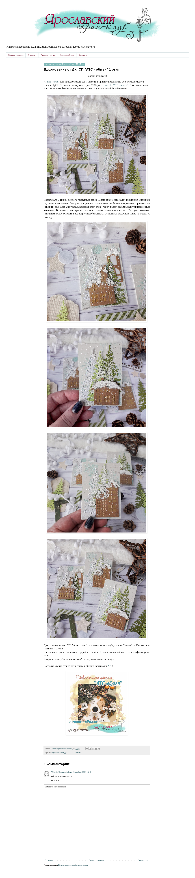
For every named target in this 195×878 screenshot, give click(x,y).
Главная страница (15, 55)
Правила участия (48, 55)
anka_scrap (52, 81)
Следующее (50, 860)
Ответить (55, 780)
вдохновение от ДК (59, 753)
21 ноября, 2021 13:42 (82, 772)
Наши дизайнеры (67, 55)
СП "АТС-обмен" (74, 753)
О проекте (32, 55)
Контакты (83, 55)
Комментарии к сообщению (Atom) (73, 865)
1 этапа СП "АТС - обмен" (114, 85)
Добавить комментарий (55, 787)
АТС (110, 666)
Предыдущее (143, 860)
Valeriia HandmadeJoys (61, 772)
